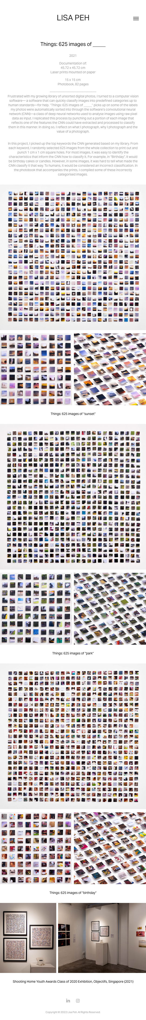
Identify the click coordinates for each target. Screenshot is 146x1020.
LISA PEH (73, 17)
